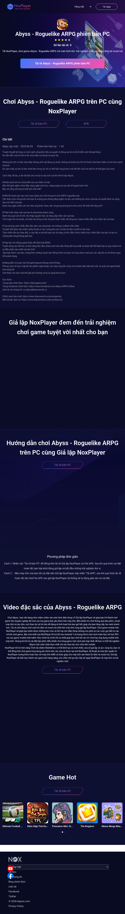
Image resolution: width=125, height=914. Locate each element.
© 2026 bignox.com (19, 901)
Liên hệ (12, 886)
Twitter (12, 896)
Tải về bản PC (38, 123)
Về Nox (12, 872)
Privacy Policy (16, 906)
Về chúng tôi (15, 876)
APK (86, 123)
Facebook (14, 891)
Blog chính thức (17, 881)
